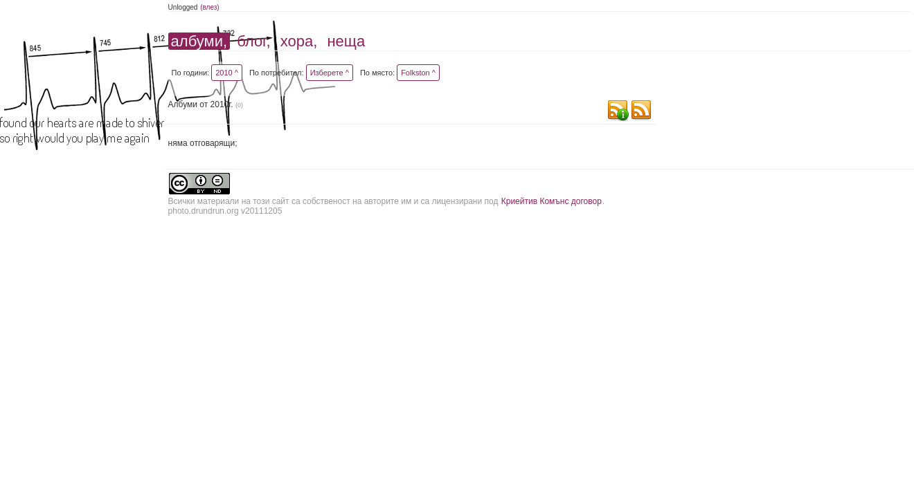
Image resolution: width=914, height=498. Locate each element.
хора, (299, 41)
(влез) (209, 7)
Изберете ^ (329, 72)
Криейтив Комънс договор (551, 201)
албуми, (199, 41)
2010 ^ (226, 72)
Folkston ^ (418, 72)
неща (346, 41)
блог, (253, 41)
